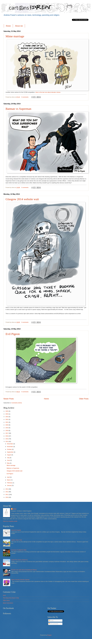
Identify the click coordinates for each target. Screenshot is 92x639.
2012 (7, 491)
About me (19, 26)
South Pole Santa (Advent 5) (19, 560)
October (9, 449)
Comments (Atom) (16, 403)
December (10, 444)
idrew (14, 509)
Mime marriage (15, 36)
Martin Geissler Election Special (20, 579)
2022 (7, 419)
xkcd (4, 595)
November (10, 446)
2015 (7, 439)
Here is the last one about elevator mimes (47, 92)
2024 (7, 414)
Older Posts (83, 399)
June (8, 460)
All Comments (53, 623)
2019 (7, 427)
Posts (51, 620)
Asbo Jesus (6, 600)
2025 (7, 411)
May (8, 463)
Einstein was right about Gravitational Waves (24, 570)
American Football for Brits (18, 550)
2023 (7, 416)
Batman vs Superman (18, 108)
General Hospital (16, 530)
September (10, 452)
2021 (7, 422)
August (9, 455)
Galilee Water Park (16, 540)
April (8, 477)
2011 (7, 494)
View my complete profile (10, 521)
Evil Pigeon (13, 334)
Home (8, 26)
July (8, 457)
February (9, 482)
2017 (7, 433)
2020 (7, 425)
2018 (7, 430)
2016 (7, 436)
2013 (7, 489)
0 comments (24, 97)
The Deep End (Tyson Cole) (11, 598)
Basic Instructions (8, 603)
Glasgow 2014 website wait (22, 199)
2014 (7, 441)
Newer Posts (9, 399)
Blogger (49, 635)
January (9, 485)
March (9, 480)
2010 (7, 497)
